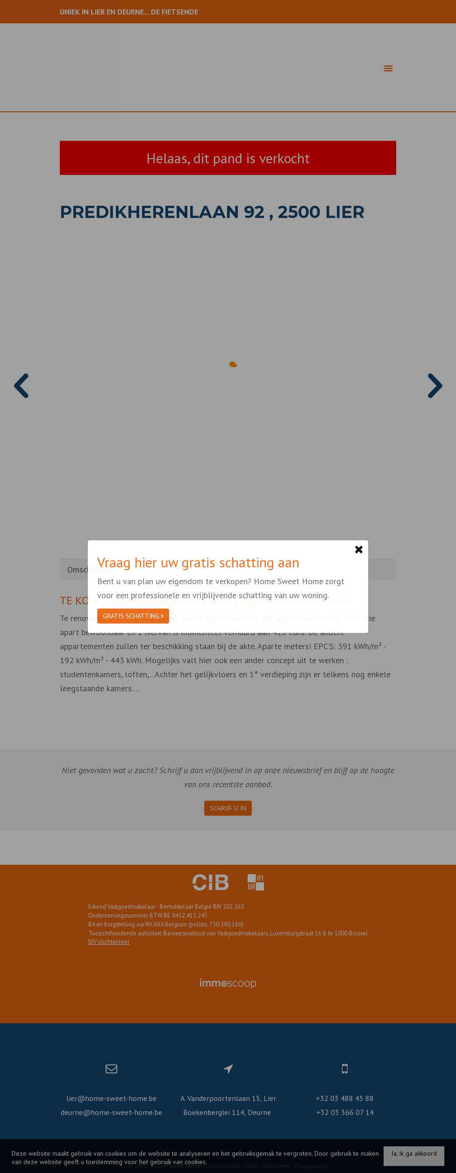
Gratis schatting (133, 616)
